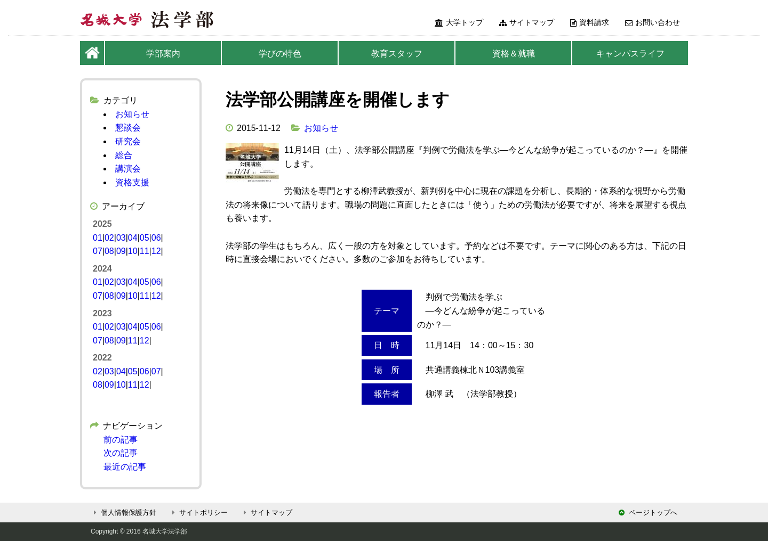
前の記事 (120, 439)
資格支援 (132, 182)
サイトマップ (526, 22)
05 (144, 237)
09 (121, 251)
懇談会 (128, 127)
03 (121, 237)
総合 (123, 155)
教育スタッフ (396, 53)
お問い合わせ (652, 22)
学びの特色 (280, 53)
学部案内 (163, 53)
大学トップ (459, 22)
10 (133, 251)
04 (133, 237)
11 (144, 251)
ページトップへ (648, 513)
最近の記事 (124, 466)
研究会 (128, 141)
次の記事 (120, 452)
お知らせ (321, 128)
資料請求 (589, 22)
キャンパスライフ (630, 53)
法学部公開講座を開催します (338, 99)
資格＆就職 (513, 53)
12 (156, 251)
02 (109, 237)
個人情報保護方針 (123, 513)
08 (109, 251)
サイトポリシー (198, 513)
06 (156, 237)
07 (97, 251)
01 (97, 237)
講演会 (128, 168)
